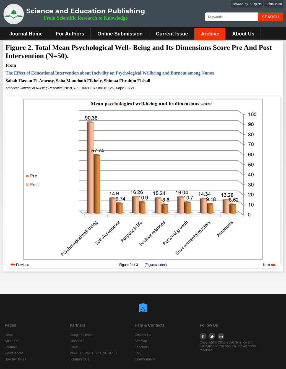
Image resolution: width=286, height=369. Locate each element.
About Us (243, 34)
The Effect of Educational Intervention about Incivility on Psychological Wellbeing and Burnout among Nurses (110, 73)
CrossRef (77, 341)
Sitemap (141, 341)
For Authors (70, 34)
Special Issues (15, 359)
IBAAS (74, 347)
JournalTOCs (79, 359)
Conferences (14, 353)
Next (266, 265)
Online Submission (119, 34)
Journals (11, 347)
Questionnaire (145, 359)
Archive (210, 34)
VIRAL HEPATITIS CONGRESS (93, 353)
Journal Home (26, 34)
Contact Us (143, 335)
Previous (22, 265)
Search (270, 16)
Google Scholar (81, 335)
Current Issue (172, 34)
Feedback (142, 347)
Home (9, 335)
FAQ (138, 353)
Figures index (156, 265)
